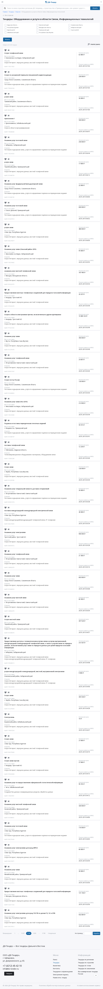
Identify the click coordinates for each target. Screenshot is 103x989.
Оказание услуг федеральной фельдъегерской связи (23, 184)
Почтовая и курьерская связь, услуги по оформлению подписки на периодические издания (35, 84)
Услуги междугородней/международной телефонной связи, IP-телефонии (29, 520)
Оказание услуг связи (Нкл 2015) (16, 402)
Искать (95, 8)
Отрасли (7, 61)
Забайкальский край (23, 123)
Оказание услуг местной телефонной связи (20, 804)
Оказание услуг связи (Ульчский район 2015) (20, 249)
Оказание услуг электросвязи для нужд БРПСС (21, 848)
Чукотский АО (17, 297)
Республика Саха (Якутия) (19, 341)
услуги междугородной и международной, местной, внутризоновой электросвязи (34, 671)
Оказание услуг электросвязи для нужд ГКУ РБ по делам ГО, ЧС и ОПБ (29, 913)
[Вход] (101, 2)
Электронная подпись (61, 975)
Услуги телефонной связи (13, 53)
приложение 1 (9, 119)
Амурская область (20, 450)
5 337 (23, 933)
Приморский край (23, 167)
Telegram (9, 974)
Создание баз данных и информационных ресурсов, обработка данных (28, 792)
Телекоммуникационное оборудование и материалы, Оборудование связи (30, 455)
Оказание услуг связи (12, 336)
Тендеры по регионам (86, 960)
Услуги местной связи (12, 619)
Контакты (56, 969)
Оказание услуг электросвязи (15, 532)
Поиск (55, 960)
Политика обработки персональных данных (54, 985)
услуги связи (8, 97)
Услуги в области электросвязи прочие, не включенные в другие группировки (32, 315)
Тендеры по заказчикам (86, 969)
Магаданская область (19, 276)
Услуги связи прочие (11, 761)
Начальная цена (84, 53)
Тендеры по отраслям (86, 963)
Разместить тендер (60, 978)
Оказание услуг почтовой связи (15, 140)
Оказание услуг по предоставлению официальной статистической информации (33, 783)
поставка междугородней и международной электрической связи (28, 511)
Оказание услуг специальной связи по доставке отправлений (26, 489)
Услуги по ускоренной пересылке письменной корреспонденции (27, 75)
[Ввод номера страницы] (87, 933)
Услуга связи (8, 467)
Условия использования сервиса (88, 985)
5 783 (43, 933)
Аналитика (57, 966)
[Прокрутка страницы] (96, 975)
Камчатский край (31, 363)
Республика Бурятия (19, 232)
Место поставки (9, 56)
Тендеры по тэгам (84, 966)
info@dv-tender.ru (11, 969)
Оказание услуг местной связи (15, 598)
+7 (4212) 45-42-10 (12, 965)
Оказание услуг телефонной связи (16, 358)
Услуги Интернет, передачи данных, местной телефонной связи (26, 63)
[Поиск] (5, 8)
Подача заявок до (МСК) (86, 64)
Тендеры (56, 963)
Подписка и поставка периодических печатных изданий (25, 423)
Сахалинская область (28, 80)
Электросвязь (9, 717)
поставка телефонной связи (14, 445)
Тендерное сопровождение (63, 972)
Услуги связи (8, 739)
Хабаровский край (28, 58)
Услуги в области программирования (16, 128)
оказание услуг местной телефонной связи (20, 271)
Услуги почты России (12, 380)
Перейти (96, 933)
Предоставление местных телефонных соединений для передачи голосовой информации (37, 293)
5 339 (34, 933)
